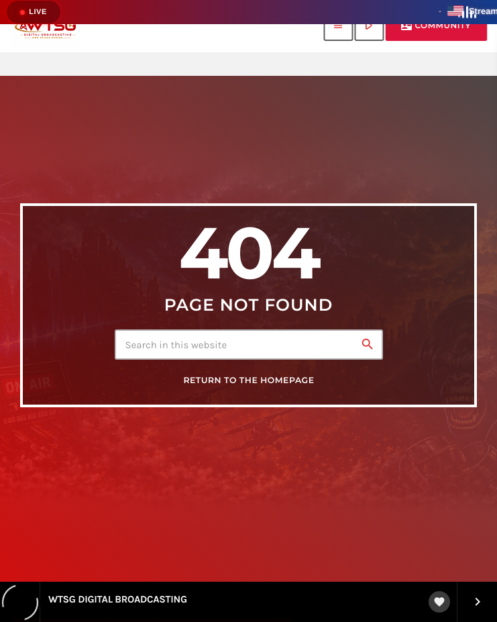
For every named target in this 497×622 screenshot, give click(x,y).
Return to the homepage (248, 381)
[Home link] (45, 26)
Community (436, 26)
